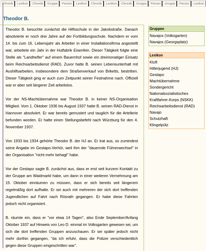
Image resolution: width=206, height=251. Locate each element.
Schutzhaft (159, 118)
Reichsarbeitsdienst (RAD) (172, 106)
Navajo (155, 112)
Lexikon (22, 3)
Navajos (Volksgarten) (168, 35)
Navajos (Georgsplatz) (169, 42)
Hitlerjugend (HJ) (164, 68)
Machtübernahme (165, 81)
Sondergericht (162, 87)
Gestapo (157, 75)
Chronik (7, 3)
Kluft (153, 62)
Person (67, 3)
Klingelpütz (159, 125)
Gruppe (52, 3)
